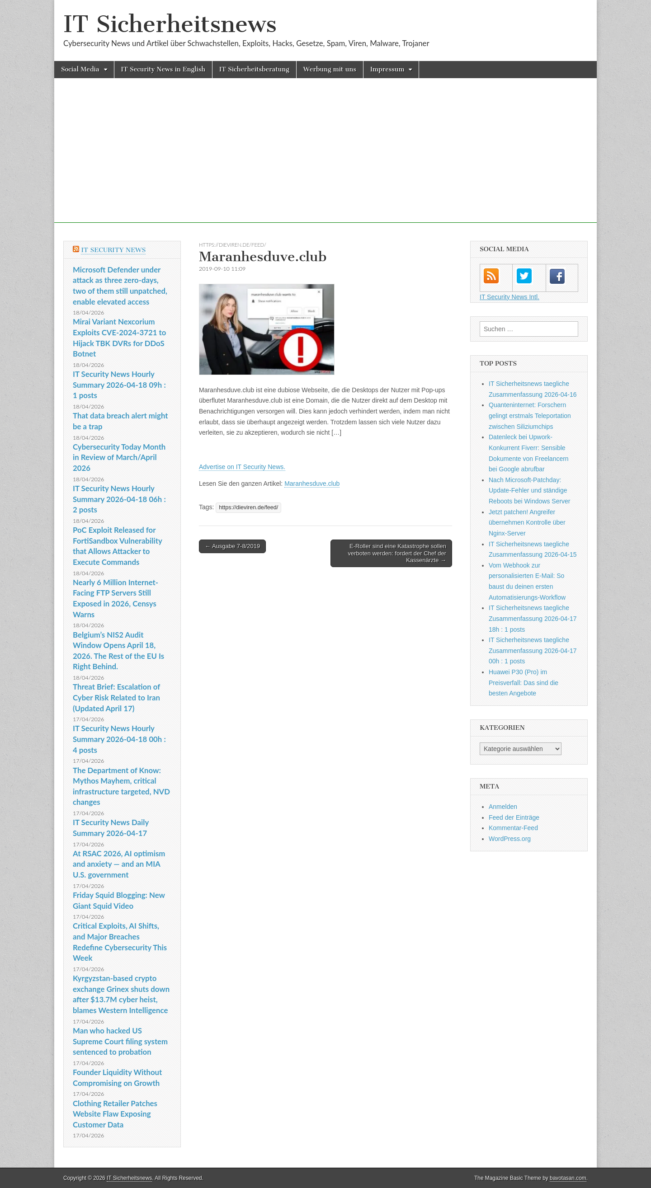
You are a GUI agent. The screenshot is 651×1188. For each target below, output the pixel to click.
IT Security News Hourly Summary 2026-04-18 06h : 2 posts (119, 499)
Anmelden (503, 806)
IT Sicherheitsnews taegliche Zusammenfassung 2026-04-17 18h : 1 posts (533, 618)
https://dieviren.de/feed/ (232, 245)
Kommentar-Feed (513, 827)
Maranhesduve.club (312, 483)
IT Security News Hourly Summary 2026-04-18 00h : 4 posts (119, 738)
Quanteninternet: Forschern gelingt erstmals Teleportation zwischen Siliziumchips (530, 415)
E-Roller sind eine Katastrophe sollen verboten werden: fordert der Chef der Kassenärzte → (397, 553)
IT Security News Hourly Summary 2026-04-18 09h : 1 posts (119, 384)
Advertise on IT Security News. (242, 466)
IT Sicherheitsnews (170, 24)
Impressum (387, 69)
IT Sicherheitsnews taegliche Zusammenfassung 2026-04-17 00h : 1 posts (533, 650)
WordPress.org (510, 838)
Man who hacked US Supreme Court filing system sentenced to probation (120, 1041)
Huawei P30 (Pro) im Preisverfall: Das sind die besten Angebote (523, 682)
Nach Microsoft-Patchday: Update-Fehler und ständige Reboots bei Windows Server (530, 490)
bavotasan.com (568, 1178)
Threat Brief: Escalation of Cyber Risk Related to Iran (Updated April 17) (116, 697)
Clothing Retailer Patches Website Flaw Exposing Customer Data (115, 1114)
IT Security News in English (163, 69)
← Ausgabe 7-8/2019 (232, 546)
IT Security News (113, 250)
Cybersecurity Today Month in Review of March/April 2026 (119, 457)
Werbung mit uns (329, 69)
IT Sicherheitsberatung (254, 69)
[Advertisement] (325, 159)
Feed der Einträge (514, 817)
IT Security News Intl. (509, 297)
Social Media (80, 69)
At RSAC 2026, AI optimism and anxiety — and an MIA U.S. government (119, 864)
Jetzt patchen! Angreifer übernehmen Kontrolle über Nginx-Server (527, 522)
